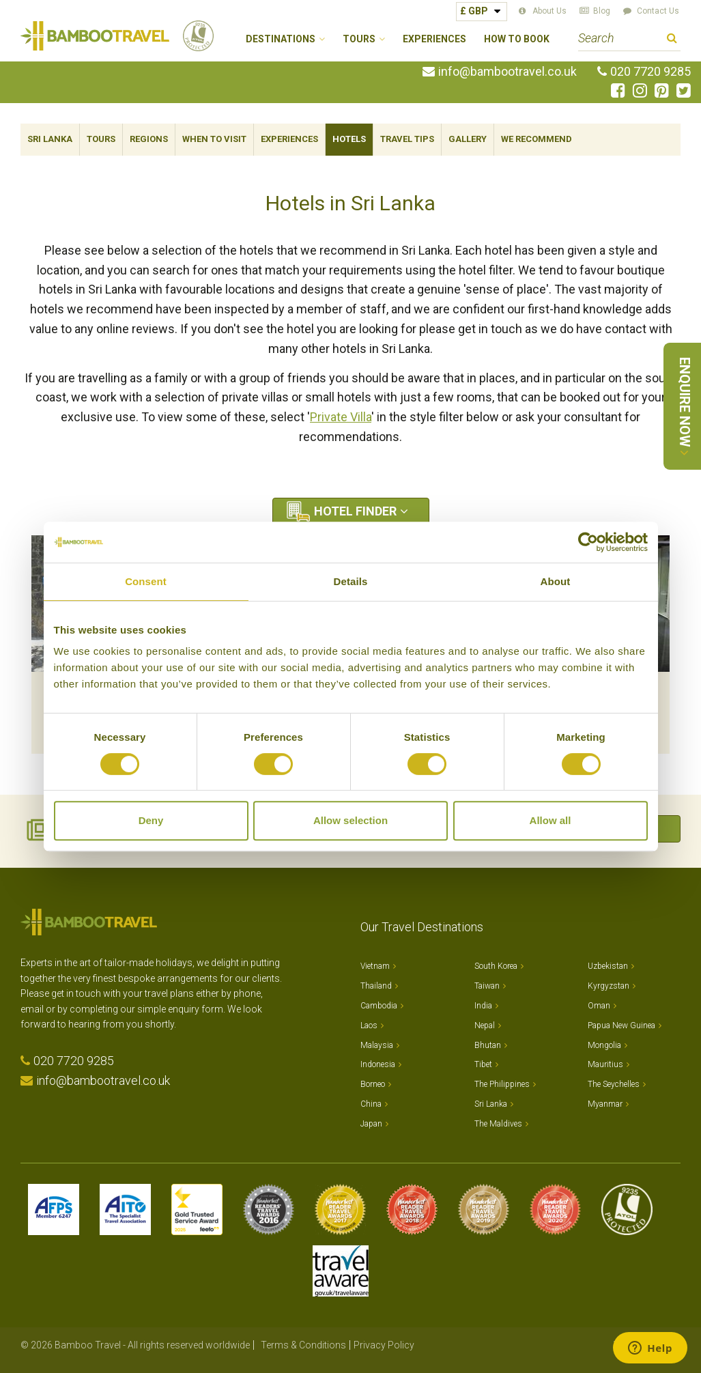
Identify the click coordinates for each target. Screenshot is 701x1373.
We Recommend (536, 139)
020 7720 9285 (650, 72)
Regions (149, 139)
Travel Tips (407, 139)
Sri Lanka (49, 139)
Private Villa (340, 417)
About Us (549, 11)
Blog (601, 11)
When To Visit (214, 139)
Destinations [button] (280, 39)
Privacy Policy (384, 1345)
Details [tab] (351, 581)
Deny (151, 820)
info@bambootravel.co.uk (507, 72)
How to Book (516, 39)
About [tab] (556, 581)
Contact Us (658, 11)
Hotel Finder (355, 511)
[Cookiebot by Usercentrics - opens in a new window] (588, 542)
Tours (101, 139)
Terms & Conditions (303, 1345)
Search (672, 40)
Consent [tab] (146, 581)
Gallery (467, 139)
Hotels (349, 139)
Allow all (550, 820)
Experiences (434, 39)
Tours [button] (359, 39)
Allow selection (350, 820)
